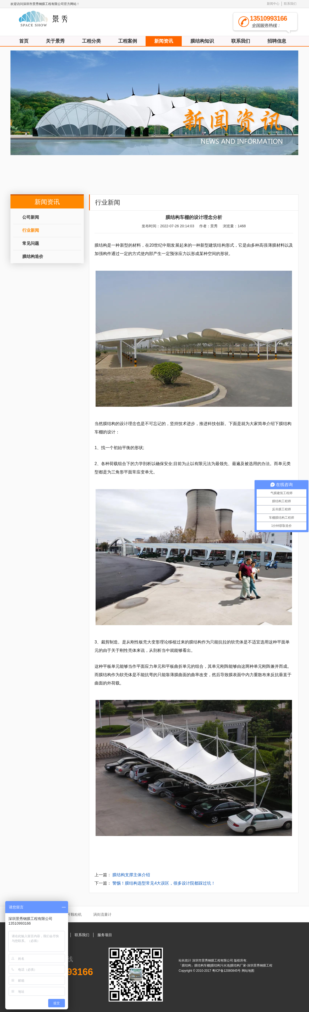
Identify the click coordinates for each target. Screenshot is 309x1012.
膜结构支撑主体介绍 (131, 875)
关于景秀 (55, 41)
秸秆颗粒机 (72, 914)
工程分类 (91, 41)
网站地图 (248, 971)
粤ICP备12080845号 (227, 971)
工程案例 (127, 41)
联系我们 (290, 3)
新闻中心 (273, 3)
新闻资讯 (163, 41)
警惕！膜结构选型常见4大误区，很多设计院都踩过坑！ (163, 883)
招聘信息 (276, 41)
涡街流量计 (102, 914)
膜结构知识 (202, 41)
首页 (24, 41)
